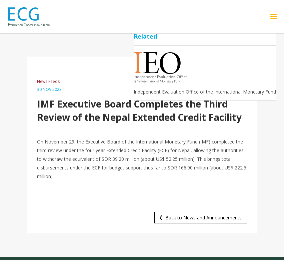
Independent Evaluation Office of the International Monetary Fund (205, 92)
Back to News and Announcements (203, 217)
